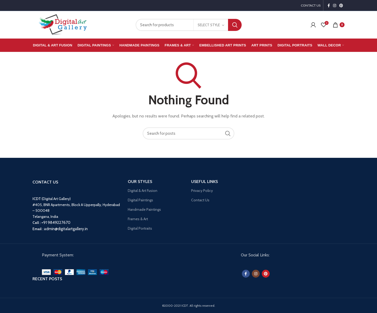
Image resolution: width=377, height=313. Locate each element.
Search (235, 25)
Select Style (209, 25)
